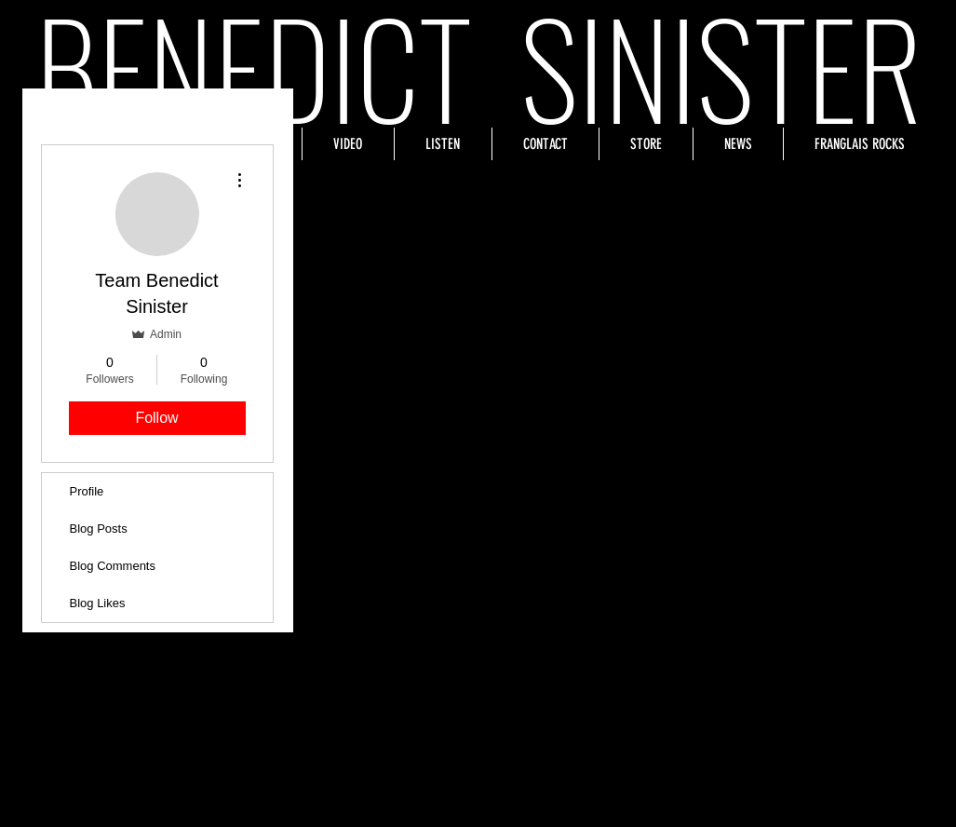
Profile (87, 491)
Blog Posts (99, 529)
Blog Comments (112, 566)
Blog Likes (98, 603)
